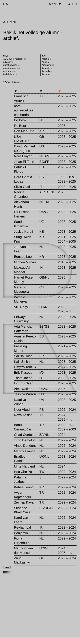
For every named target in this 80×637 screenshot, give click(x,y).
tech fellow (10, 74)
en (74, 4)
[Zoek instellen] (69, 4)
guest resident (11, 68)
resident (9, 71)
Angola (46, 62)
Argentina (48, 65)
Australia (47, 71)
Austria (46, 74)
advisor (8, 62)
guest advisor (11, 65)
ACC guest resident (14, 59)
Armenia (47, 68)
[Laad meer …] (7, 572)
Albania (46, 59)
